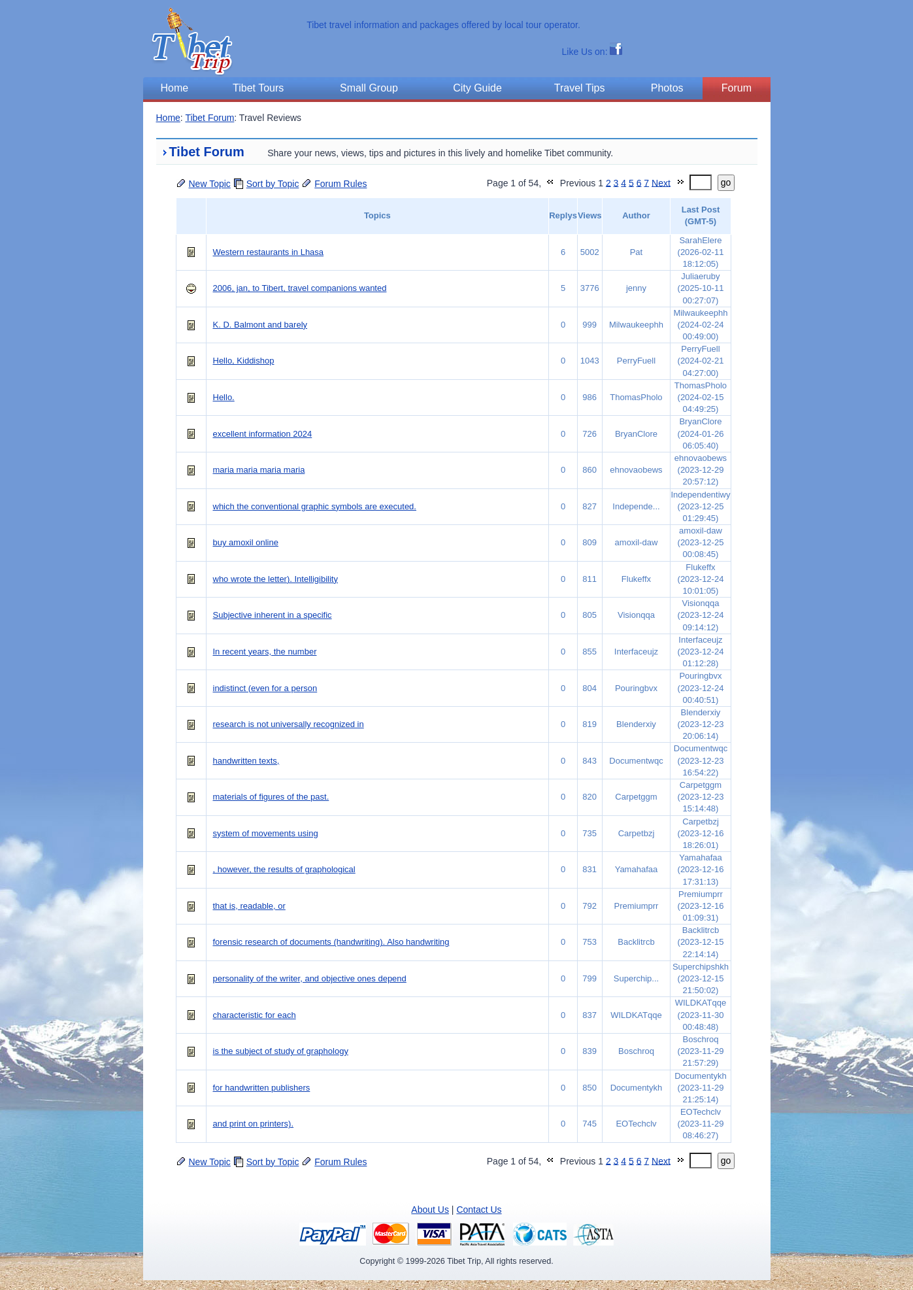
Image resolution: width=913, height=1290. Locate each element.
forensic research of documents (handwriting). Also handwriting (331, 942)
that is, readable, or (249, 906)
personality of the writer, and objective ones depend (310, 978)
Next (661, 182)
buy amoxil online (245, 542)
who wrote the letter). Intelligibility (275, 579)
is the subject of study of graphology (280, 1051)
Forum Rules (340, 183)
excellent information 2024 (262, 434)
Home (168, 117)
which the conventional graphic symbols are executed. (314, 506)
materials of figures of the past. (271, 797)
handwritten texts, (246, 761)
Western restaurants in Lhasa (268, 252)
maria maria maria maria (259, 470)
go (726, 182)
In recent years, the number (265, 651)
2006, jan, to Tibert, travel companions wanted (300, 288)
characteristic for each (254, 1015)
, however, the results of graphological (284, 869)
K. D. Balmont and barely (260, 325)
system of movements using (265, 833)
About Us (430, 1209)
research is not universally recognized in (288, 724)
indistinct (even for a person (265, 688)
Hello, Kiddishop (243, 360)
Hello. (224, 397)
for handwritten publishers (261, 1088)
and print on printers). (253, 1124)
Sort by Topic (272, 183)
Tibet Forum (209, 117)
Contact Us (478, 1209)
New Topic (210, 183)
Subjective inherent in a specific (272, 615)
